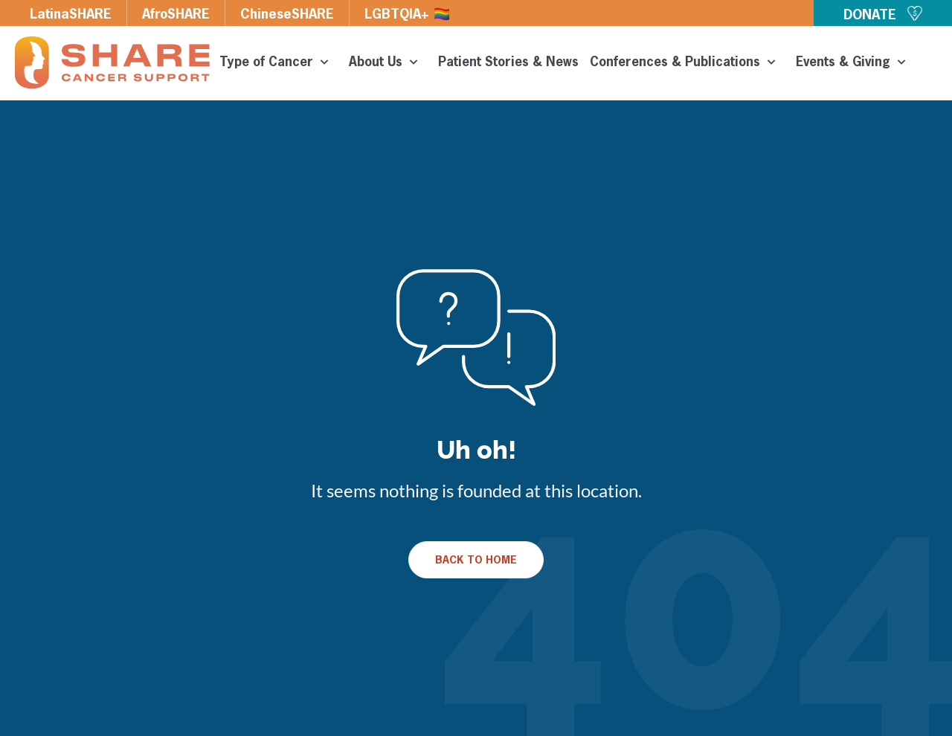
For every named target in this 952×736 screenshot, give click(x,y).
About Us (388, 63)
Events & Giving (855, 63)
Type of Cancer (278, 63)
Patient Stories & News (508, 63)
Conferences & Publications (687, 63)
